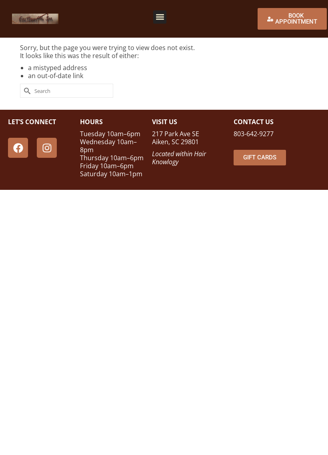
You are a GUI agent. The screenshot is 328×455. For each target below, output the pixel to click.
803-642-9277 (254, 133)
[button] (159, 17)
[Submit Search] (26, 91)
